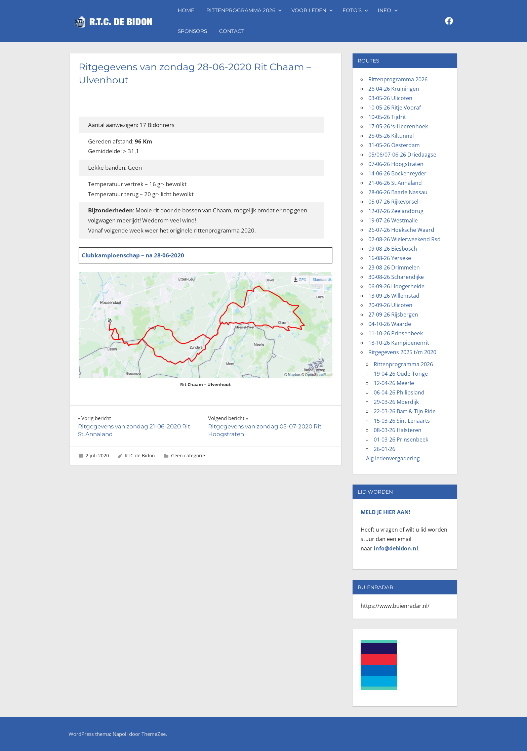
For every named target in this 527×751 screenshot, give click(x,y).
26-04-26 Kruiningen (393, 88)
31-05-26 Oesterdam (394, 145)
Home (186, 10)
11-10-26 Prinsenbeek (395, 333)
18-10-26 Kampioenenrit (398, 342)
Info (388, 10)
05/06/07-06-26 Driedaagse (402, 154)
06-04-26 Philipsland (399, 392)
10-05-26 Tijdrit (387, 117)
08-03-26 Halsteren (397, 430)
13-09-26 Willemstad (393, 295)
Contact (231, 31)
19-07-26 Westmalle (393, 220)
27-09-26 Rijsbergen (393, 314)
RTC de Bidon (140, 455)
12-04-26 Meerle (394, 383)
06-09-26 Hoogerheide (396, 286)
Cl (84, 255)
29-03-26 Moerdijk (396, 402)
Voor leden (312, 10)
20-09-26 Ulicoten (390, 305)
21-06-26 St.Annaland (395, 182)
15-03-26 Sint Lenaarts (402, 420)
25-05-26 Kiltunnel (391, 135)
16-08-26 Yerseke (389, 258)
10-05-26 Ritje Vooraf (394, 107)
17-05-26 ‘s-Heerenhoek (398, 126)
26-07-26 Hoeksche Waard (401, 230)
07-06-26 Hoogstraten (395, 164)
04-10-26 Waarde (389, 324)
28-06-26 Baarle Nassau (398, 192)
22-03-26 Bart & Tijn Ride (405, 411)
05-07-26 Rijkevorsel (393, 201)
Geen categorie (188, 455)
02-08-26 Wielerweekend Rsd (404, 239)
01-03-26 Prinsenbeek (401, 439)
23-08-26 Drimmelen (394, 267)
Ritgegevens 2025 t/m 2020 (402, 352)
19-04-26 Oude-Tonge (401, 373)
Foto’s (355, 10)
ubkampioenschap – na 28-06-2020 (135, 255)
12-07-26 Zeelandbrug (395, 211)
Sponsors (192, 31)
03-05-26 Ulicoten (390, 98)
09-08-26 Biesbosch (392, 248)
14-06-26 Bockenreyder (397, 173)
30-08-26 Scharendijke (396, 277)
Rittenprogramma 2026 (244, 10)
